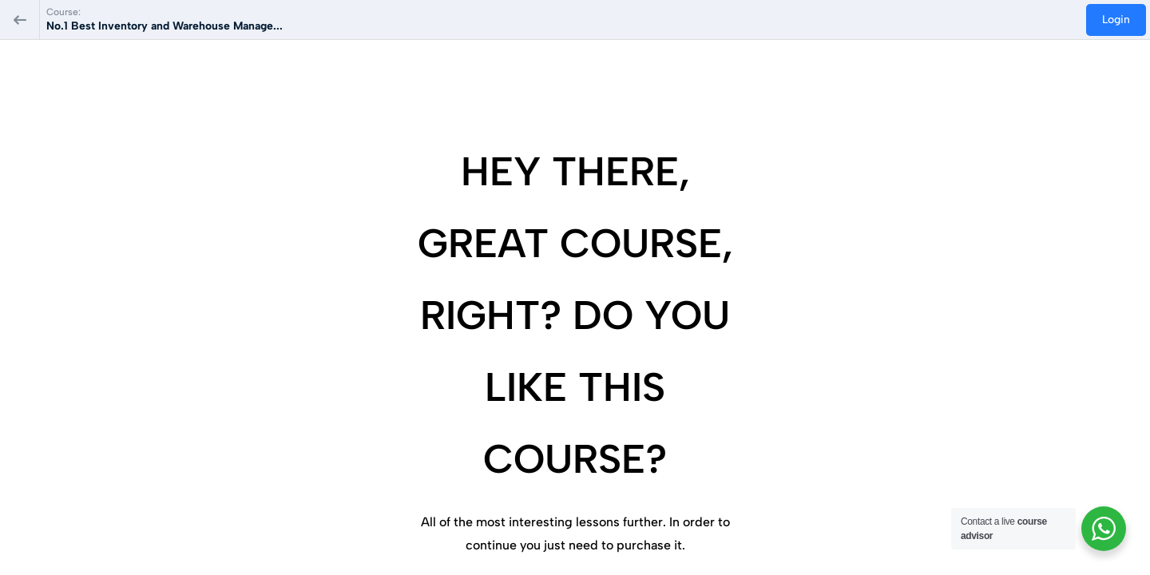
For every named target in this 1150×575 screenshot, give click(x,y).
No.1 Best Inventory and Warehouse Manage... (164, 26)
